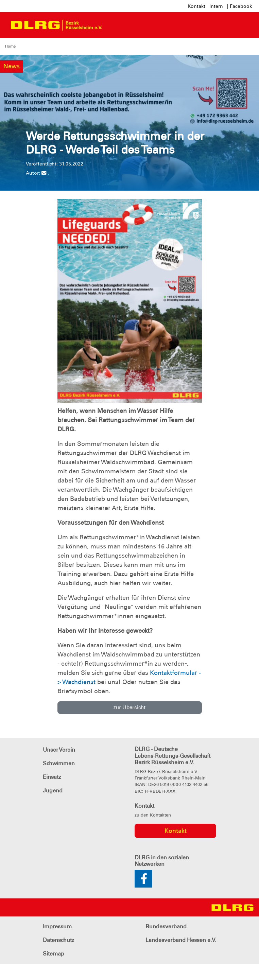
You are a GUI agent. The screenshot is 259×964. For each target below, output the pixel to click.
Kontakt (196, 6)
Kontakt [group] (176, 831)
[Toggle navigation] (113, 25)
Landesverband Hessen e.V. (180, 940)
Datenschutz (58, 940)
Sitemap (53, 953)
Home (10, 46)
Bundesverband (166, 926)
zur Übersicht (129, 707)
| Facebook (239, 6)
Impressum (57, 926)
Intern (216, 6)
